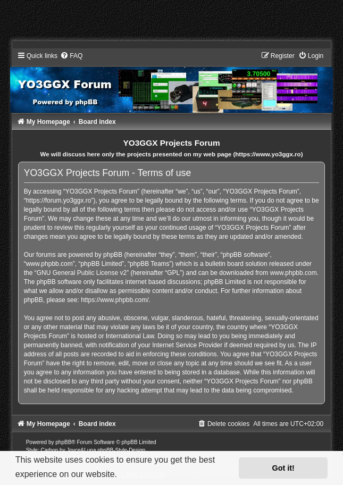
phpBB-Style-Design (121, 450)
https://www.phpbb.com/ (114, 300)
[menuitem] (223, 424)
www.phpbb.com (293, 273)
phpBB (63, 442)
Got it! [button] (283, 468)
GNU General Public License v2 (82, 273)
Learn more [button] (143, 474)
